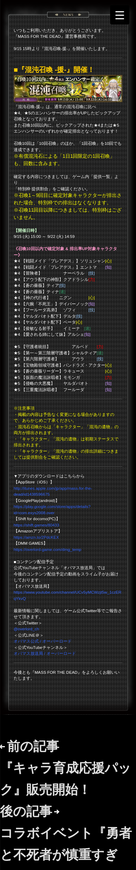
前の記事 (65, 768)
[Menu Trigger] (119, 14)
